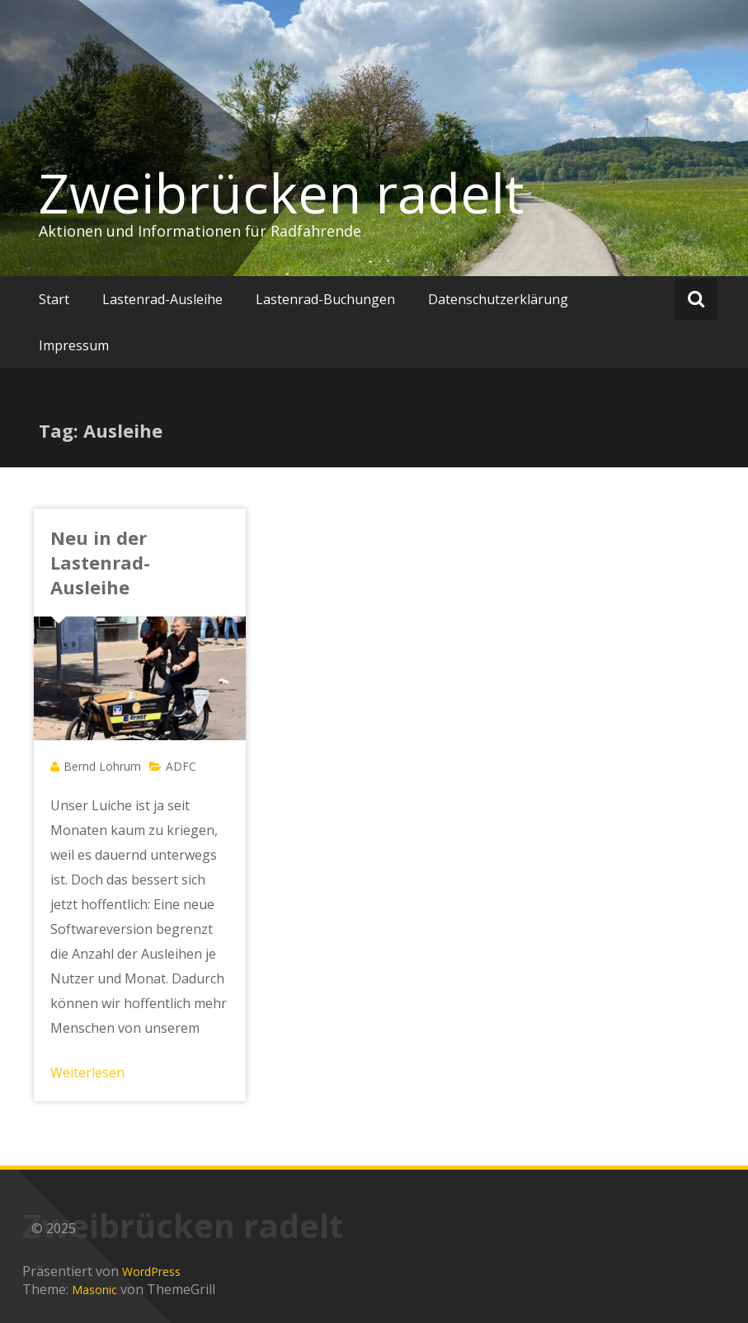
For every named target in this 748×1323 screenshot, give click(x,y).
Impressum (74, 345)
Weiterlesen (87, 1072)
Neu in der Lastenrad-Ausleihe (100, 562)
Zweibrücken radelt (282, 193)
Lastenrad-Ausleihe (162, 299)
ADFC (181, 766)
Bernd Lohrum (102, 766)
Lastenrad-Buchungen (325, 299)
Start (54, 299)
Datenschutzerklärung (498, 299)
